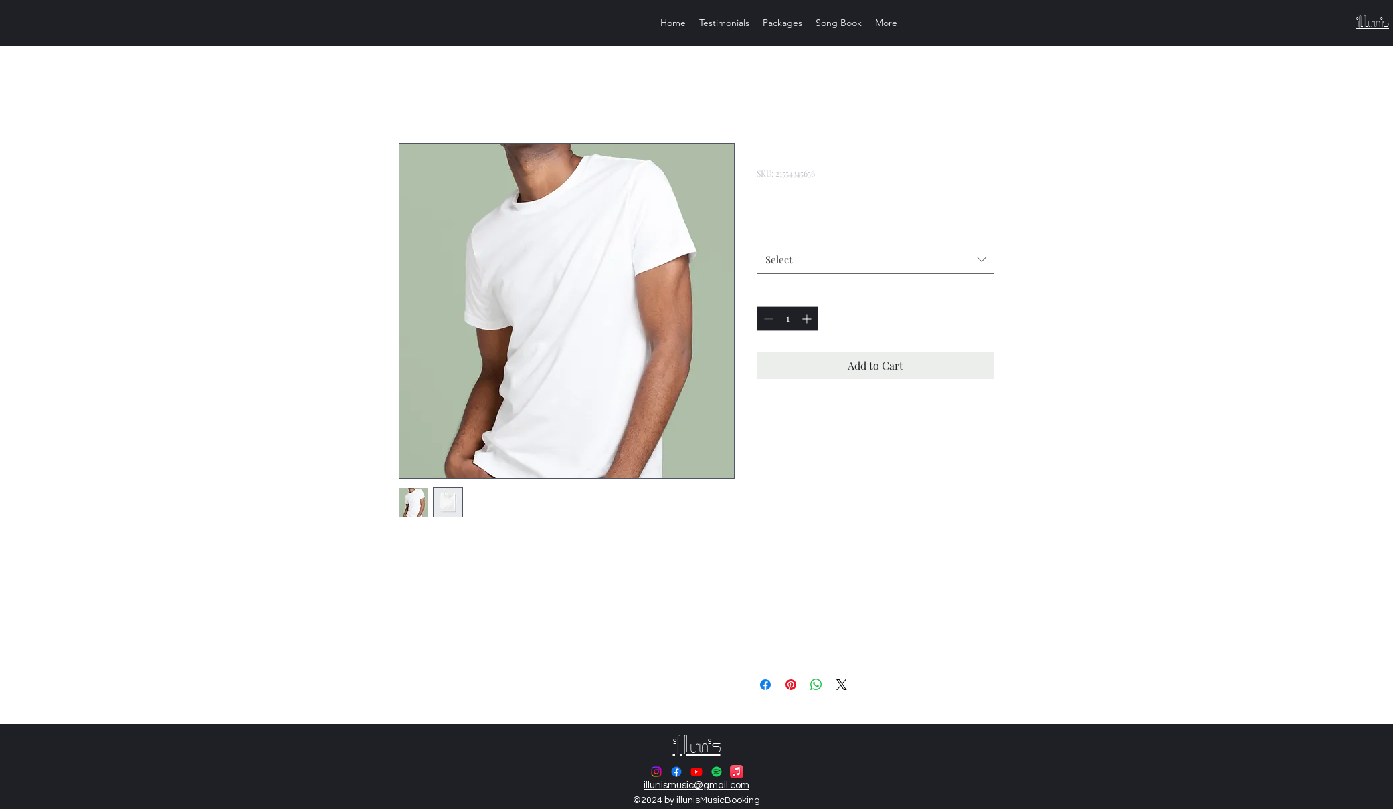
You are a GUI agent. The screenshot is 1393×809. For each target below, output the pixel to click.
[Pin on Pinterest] (791, 685)
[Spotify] (716, 771)
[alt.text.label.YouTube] (696, 771)
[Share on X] (842, 685)
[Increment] (808, 318)
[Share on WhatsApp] (816, 685)
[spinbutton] (787, 318)
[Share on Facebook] (765, 685)
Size (765, 232)
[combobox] (875, 259)
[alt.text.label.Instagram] (656, 771)
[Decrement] (767, 318)
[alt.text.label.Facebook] (676, 771)
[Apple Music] (736, 771)
